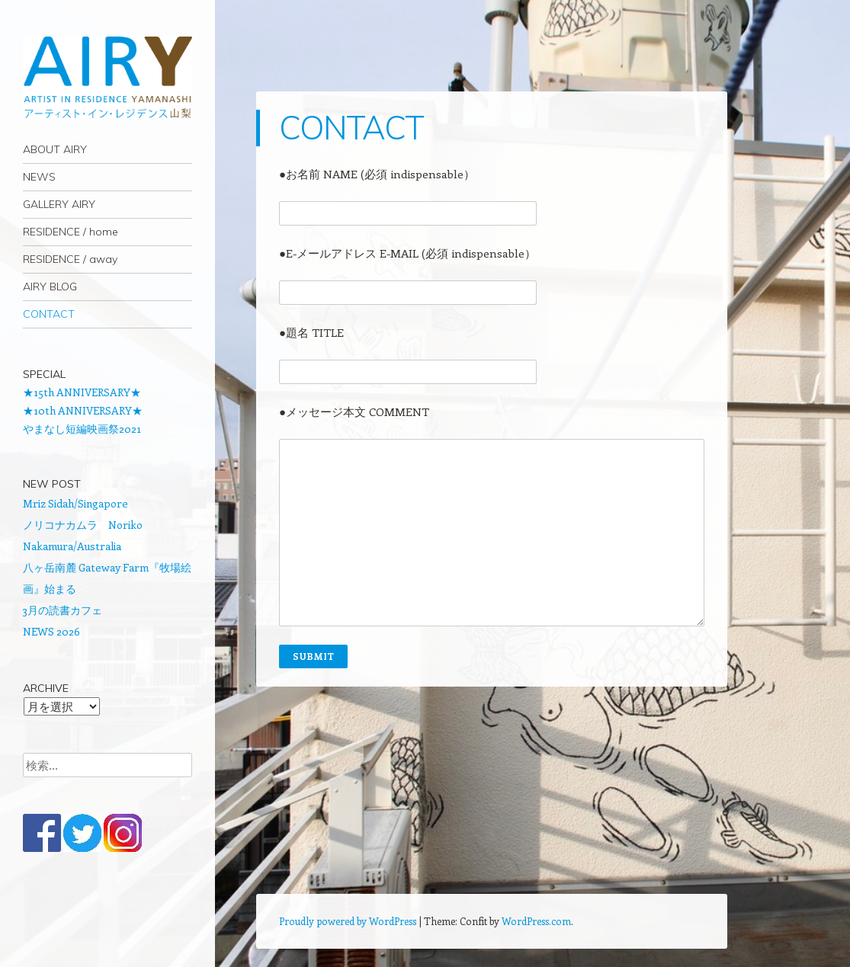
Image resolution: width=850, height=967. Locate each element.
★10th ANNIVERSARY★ (83, 410)
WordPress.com (536, 920)
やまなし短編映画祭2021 (82, 428)
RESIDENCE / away (70, 259)
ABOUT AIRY (55, 149)
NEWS (39, 177)
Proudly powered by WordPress (347, 920)
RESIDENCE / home (70, 232)
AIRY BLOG (50, 286)
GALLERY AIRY (59, 204)
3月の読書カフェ (62, 610)
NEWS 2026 (51, 631)
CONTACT (49, 314)
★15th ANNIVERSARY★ (82, 392)
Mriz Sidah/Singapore (75, 503)
